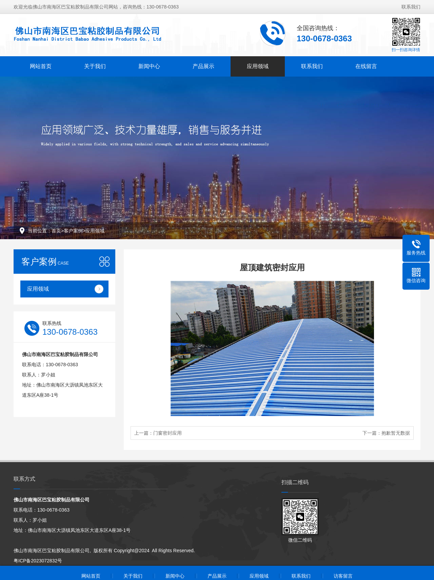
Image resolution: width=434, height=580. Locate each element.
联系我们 (410, 6)
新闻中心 (149, 66)
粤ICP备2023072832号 (38, 560)
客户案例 (73, 230)
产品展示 (203, 66)
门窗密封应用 (167, 433)
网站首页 (41, 66)
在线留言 (366, 66)
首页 (56, 230)
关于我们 (95, 66)
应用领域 (258, 66)
